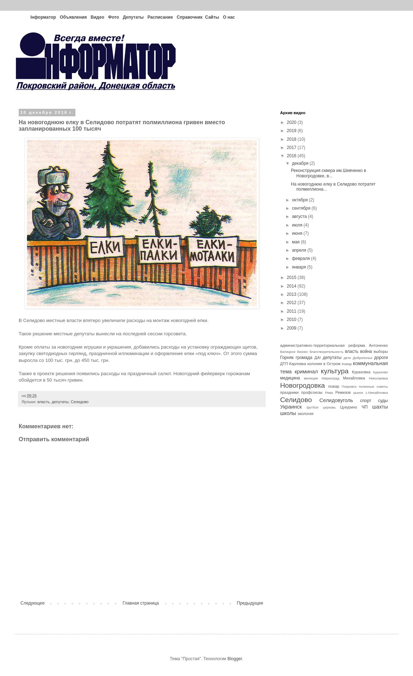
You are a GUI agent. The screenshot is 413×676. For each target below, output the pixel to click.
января (299, 267)
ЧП (365, 407)
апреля (299, 250)
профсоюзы (311, 392)
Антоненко (378, 345)
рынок (358, 393)
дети (347, 358)
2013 (292, 294)
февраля (301, 258)
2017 (292, 147)
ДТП (284, 364)
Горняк (286, 357)
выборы (381, 351)
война (366, 351)
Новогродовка (302, 385)
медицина (290, 378)
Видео (98, 17)
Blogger (234, 658)
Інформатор (43, 17)
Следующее (32, 603)
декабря (301, 163)
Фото (113, 17)
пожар (333, 386)
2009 (292, 328)
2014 (292, 286)
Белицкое (288, 352)
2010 (292, 319)
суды (383, 400)
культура (334, 371)
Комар (347, 364)
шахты (380, 407)
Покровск (349, 386)
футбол (313, 407)
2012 (292, 302)
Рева (329, 393)
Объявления (73, 17)
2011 (292, 311)
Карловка (297, 364)
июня (297, 233)
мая (296, 241)
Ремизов (343, 392)
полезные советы (373, 386)
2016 (292, 155)
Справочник (190, 17)
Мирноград (330, 378)
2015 (292, 277)
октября (300, 199)
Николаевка (378, 378)
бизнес (302, 352)
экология (305, 413)
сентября (302, 208)
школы (288, 413)
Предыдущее (250, 603)
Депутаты (133, 17)
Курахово (380, 372)
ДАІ (318, 357)
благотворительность (327, 352)
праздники (289, 392)
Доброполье (362, 358)
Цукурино (348, 407)
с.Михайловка (377, 393)
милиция (311, 378)
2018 (292, 139)
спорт (365, 400)
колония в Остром (323, 364)
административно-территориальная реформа (322, 345)
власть (43, 402)
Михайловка (354, 378)
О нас (229, 17)
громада (304, 357)
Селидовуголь (336, 400)
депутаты (60, 402)
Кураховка (361, 372)
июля (297, 225)
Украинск (291, 407)
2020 (292, 122)
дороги (381, 357)
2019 (292, 130)
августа (300, 216)
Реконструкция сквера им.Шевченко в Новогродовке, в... (328, 173)
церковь (329, 407)
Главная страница (141, 603)
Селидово (80, 402)
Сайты (212, 17)
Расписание (160, 17)
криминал (306, 371)
